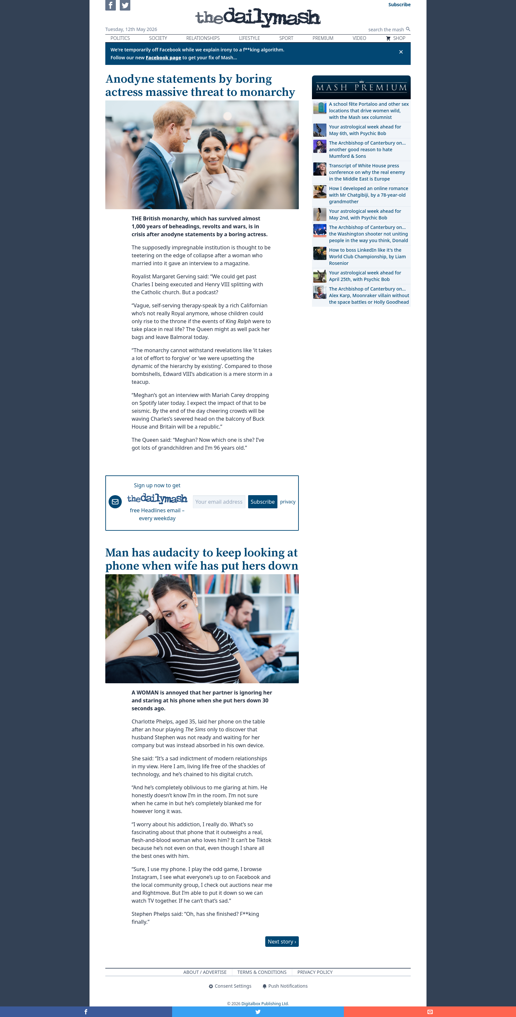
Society (158, 38)
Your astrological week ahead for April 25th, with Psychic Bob (365, 275)
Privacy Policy (315, 972)
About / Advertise (204, 972)
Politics (120, 38)
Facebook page (163, 57)
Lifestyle (249, 38)
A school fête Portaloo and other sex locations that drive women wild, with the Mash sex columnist (369, 110)
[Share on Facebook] (86, 1011)
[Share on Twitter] (258, 1011)
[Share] (430, 1011)
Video (359, 38)
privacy (288, 501)
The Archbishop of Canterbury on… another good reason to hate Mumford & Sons (367, 149)
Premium (323, 38)
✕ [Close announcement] (401, 52)
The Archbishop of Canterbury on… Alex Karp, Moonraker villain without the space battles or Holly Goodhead (369, 295)
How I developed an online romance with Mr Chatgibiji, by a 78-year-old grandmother (368, 195)
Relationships (203, 38)
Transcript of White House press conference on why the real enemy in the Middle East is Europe (367, 172)
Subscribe (263, 501)
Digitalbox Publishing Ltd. (265, 1003)
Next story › (282, 941)
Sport (286, 38)
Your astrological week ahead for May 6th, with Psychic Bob (365, 130)
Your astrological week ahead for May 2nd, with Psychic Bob (365, 214)
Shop (395, 38)
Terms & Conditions (262, 972)
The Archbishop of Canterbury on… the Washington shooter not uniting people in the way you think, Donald (368, 233)
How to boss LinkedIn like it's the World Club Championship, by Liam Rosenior (367, 256)
